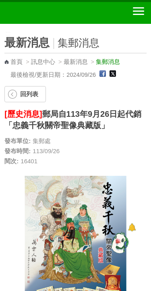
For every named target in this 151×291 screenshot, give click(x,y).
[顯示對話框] (132, 227)
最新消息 (76, 62)
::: (2, 27)
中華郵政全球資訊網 (50, 13)
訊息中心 (43, 62)
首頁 (16, 62)
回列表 (29, 94)
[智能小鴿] (119, 242)
